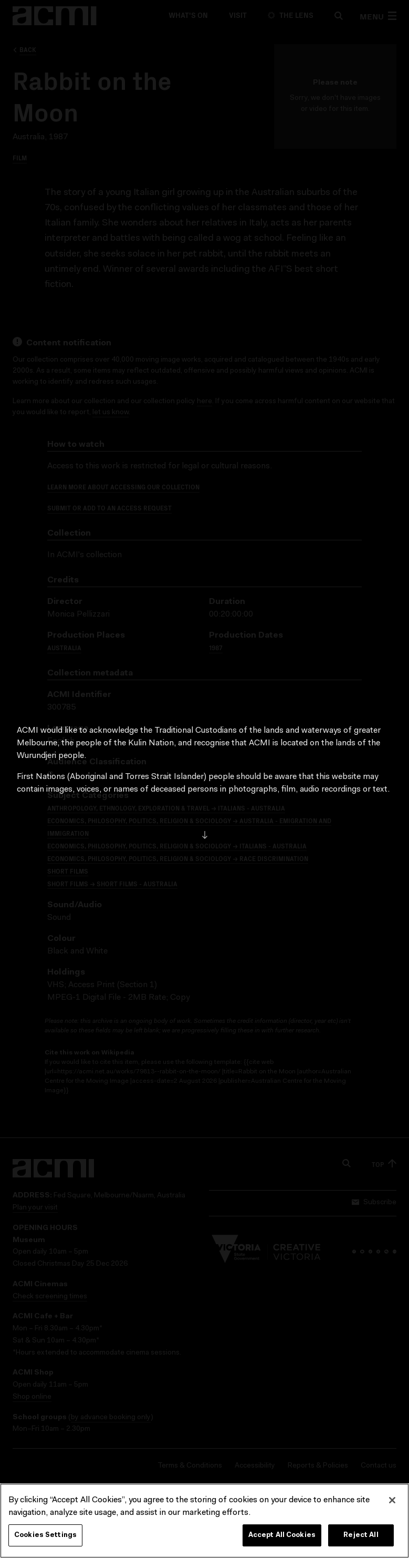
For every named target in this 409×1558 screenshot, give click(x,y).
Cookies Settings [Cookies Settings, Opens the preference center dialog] (45, 1538)
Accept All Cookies (282, 1538)
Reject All (360, 1538)
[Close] (392, 1503)
